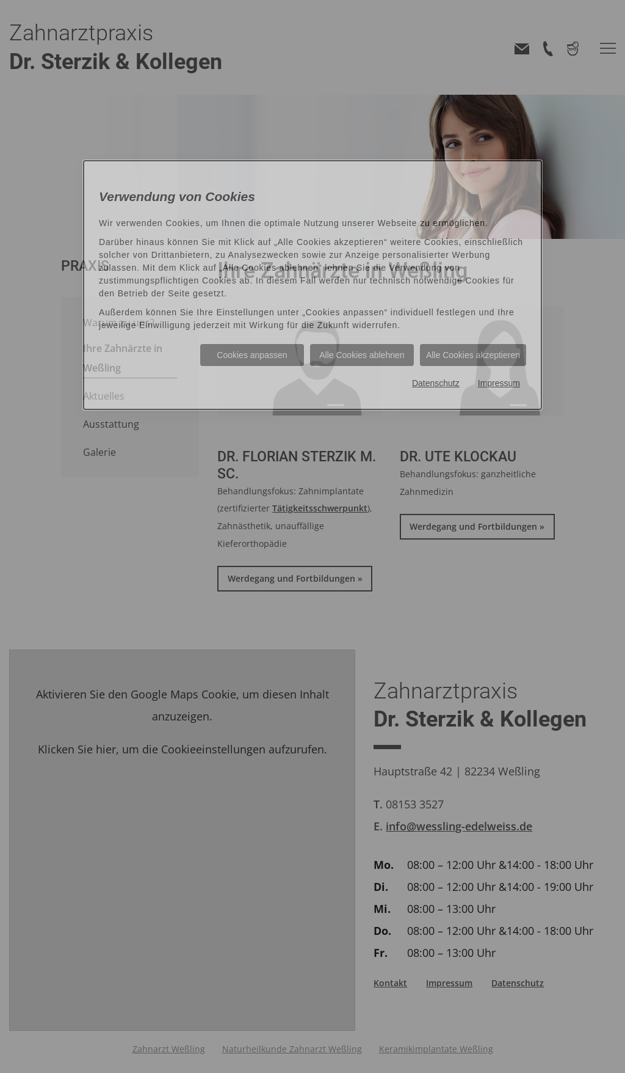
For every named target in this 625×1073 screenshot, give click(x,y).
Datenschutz (436, 383)
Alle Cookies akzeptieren (473, 355)
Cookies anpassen (252, 355)
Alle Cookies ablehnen (361, 355)
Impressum (499, 383)
